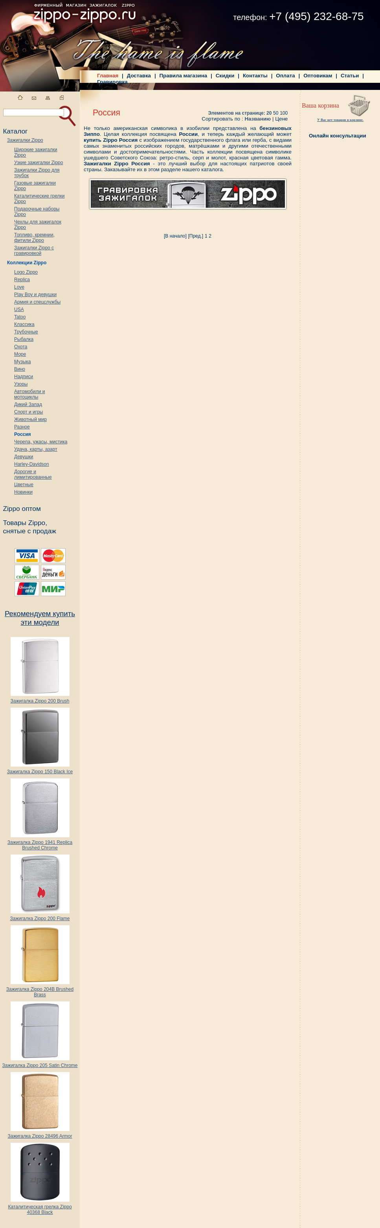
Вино (19, 369)
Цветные (23, 484)
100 (284, 113)
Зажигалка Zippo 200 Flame (40, 916)
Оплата (285, 76)
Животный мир (30, 419)
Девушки (23, 456)
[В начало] (175, 236)
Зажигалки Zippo (25, 140)
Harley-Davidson (31, 464)
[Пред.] (195, 236)
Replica (22, 279)
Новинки (23, 492)
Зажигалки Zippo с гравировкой (34, 250)
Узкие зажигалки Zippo (38, 162)
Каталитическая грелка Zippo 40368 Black (40, 1207)
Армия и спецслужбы (37, 302)
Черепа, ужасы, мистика (40, 442)
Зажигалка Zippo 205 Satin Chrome (39, 1063)
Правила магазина (183, 76)
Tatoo (20, 317)
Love (19, 287)
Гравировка (112, 82)
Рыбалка (23, 339)
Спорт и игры (28, 412)
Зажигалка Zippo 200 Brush (39, 699)
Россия (22, 434)
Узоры (21, 384)
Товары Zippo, (25, 523)
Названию (257, 119)
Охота (21, 347)
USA (19, 309)
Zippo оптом (21, 508)
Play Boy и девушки (35, 294)
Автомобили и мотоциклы (29, 394)
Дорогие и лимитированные (33, 474)
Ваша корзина (320, 105)
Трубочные (26, 332)
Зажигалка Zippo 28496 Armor (39, 1134)
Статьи (350, 76)
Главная (107, 76)
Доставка (139, 76)
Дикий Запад (28, 404)
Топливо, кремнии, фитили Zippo (34, 237)
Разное (22, 427)
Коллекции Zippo (26, 262)
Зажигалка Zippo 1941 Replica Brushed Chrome (39, 843)
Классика (24, 324)
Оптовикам (317, 76)
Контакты (255, 76)
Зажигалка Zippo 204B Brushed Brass (39, 989)
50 (275, 113)
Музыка (22, 361)
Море (20, 354)
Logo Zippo (26, 272)
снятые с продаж (29, 531)
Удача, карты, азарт (35, 449)
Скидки (225, 76)
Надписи (23, 376)
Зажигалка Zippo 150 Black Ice (40, 769)
